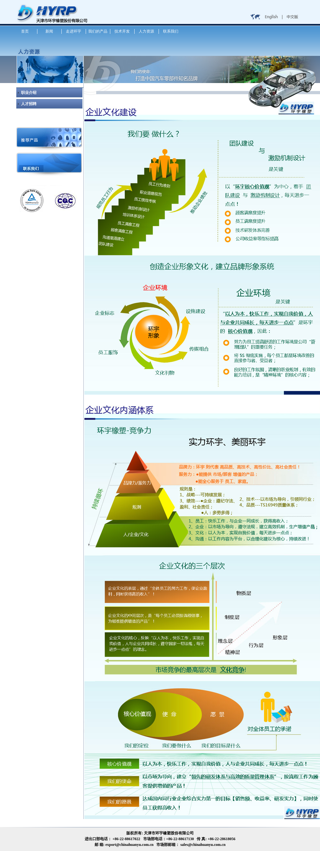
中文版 (293, 17)
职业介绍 (28, 92)
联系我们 (49, 163)
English (272, 17)
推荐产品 (49, 137)
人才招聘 (28, 104)
